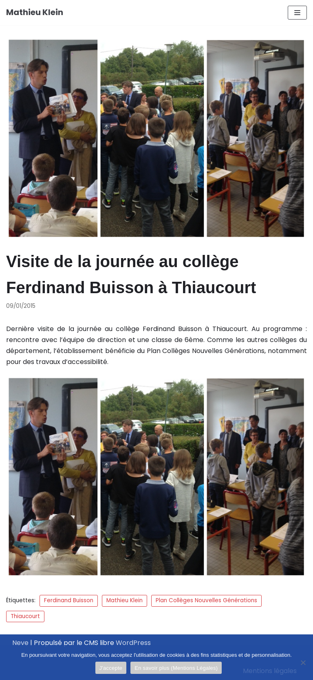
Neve (20, 642)
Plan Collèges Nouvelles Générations (206, 600)
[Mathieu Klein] (34, 13)
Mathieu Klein (124, 600)
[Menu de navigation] (297, 13)
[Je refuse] (303, 662)
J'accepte (111, 668)
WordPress (133, 642)
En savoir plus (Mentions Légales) (176, 668)
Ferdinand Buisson (68, 600)
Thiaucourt (25, 616)
